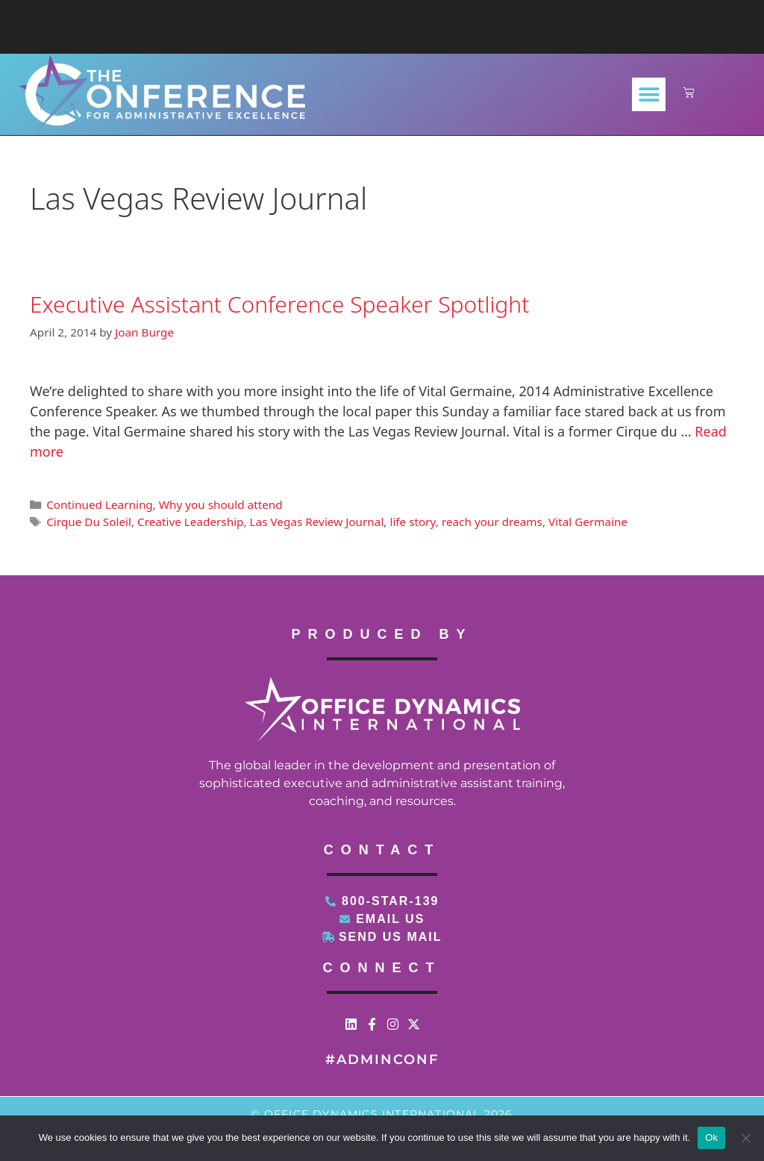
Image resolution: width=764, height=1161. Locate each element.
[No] (745, 1137)
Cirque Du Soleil (88, 521)
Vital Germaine (587, 521)
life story (412, 521)
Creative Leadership (190, 521)
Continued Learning (99, 504)
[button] (649, 94)
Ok (711, 1137)
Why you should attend (221, 504)
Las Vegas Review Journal (317, 521)
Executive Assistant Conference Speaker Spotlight (279, 304)
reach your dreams (492, 521)
